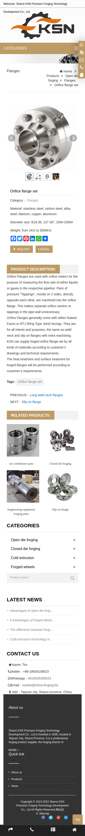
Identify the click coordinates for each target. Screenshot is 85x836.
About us (15, 772)
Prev (11, 138)
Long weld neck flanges (46, 395)
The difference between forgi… (31, 630)
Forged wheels (23, 567)
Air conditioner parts (21, 463)
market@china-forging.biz (40, 685)
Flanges (13, 71)
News (13, 786)
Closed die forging (60, 463)
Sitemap (44, 813)
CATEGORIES (15, 48)
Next (73, 138)
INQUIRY (21, 249)
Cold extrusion (22, 558)
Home (67, 71)
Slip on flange (31, 402)
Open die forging (24, 540)
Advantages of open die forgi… (31, 610)
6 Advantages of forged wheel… (32, 620)
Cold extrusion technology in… (31, 639)
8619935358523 (39, 678)
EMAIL (44, 249)
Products (52, 76)
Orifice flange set (30, 381)
